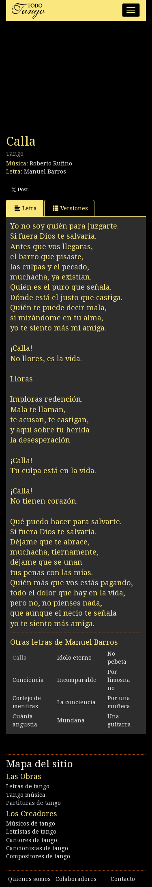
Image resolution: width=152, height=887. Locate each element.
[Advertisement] (67, 80)
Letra (26, 208)
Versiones (70, 208)
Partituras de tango (33, 803)
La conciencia (76, 702)
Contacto (123, 879)
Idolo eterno (74, 657)
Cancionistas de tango (37, 848)
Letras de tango (27, 786)
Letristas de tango (31, 831)
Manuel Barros (45, 171)
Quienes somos (29, 879)
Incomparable (76, 680)
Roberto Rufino (51, 163)
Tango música (25, 795)
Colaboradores (76, 879)
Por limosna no (118, 680)
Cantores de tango (31, 840)
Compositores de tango (38, 856)
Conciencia (28, 680)
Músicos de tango (30, 823)
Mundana (71, 720)
